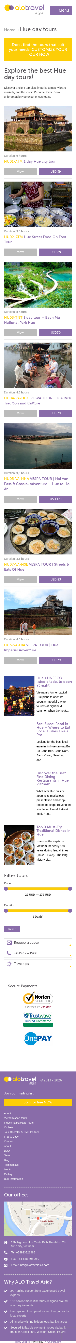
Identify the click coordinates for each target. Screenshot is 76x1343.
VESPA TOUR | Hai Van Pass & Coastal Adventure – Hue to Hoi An (37, 484)
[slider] (6, 889)
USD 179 (56, 499)
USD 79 (55, 413)
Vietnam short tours (15, 1118)
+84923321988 (25, 953)
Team (7, 1155)
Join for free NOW (38, 1102)
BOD (7, 1150)
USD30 (56, 332)
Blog (6, 1160)
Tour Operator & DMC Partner (21, 1132)
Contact (8, 1141)
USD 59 (55, 171)
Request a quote (26, 942)
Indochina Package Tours (19, 1122)
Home (9, 29)
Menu (64, 10)
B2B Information (13, 1179)
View (20, 171)
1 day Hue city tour (30, 161)
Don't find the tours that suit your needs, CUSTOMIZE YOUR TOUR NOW (38, 49)
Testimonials (11, 1164)
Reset (12, 929)
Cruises (8, 1127)
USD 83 (55, 579)
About (7, 1113)
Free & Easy (11, 1136)
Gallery (8, 1174)
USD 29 (55, 252)
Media (7, 1169)
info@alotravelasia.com (34, 1265)
